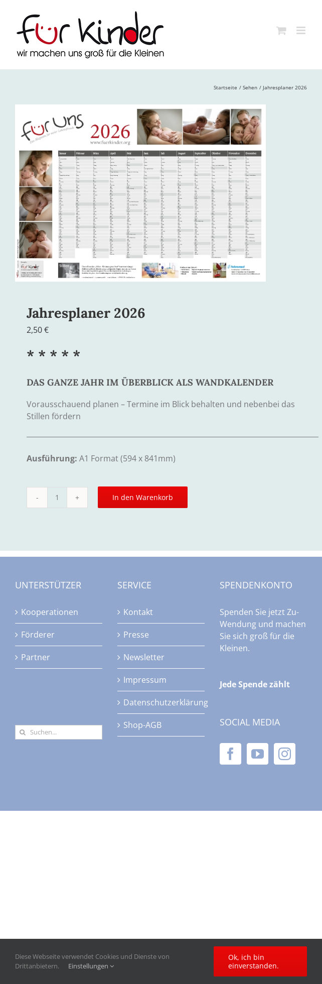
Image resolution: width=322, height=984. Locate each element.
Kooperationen (49, 612)
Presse (136, 634)
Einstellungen (91, 965)
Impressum (145, 679)
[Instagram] (284, 754)
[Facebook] (230, 754)
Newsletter (144, 657)
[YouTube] (257, 754)
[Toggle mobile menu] (301, 30)
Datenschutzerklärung (161, 702)
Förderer (38, 634)
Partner (35, 657)
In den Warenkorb (142, 497)
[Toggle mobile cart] (281, 30)
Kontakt (138, 612)
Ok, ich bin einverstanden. (253, 961)
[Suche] (22, 732)
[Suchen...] (58, 732)
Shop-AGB (142, 724)
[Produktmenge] (57, 497)
